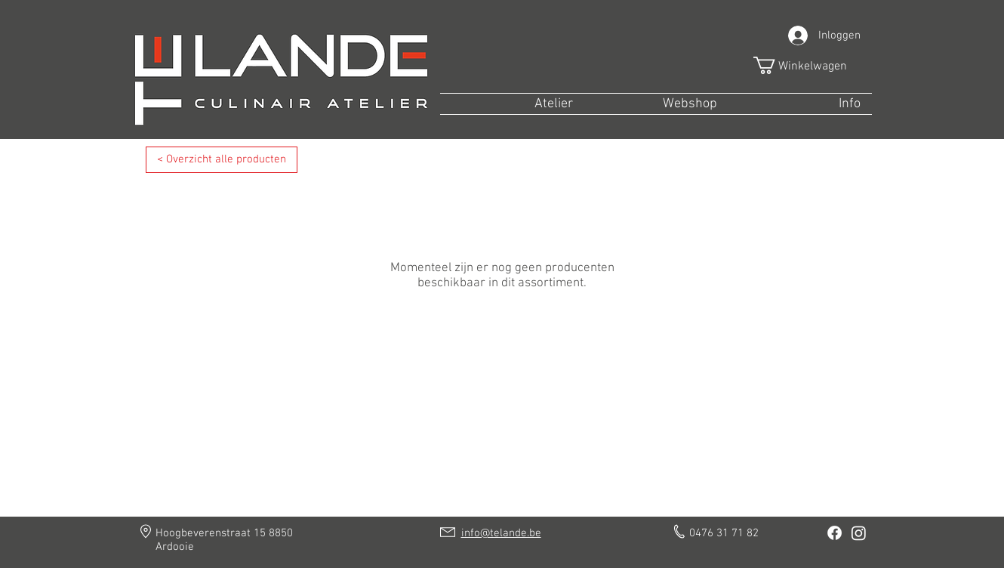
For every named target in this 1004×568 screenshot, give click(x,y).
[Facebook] (834, 532)
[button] (810, 65)
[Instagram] (858, 532)
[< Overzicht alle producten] (221, 160)
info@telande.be (501, 533)
